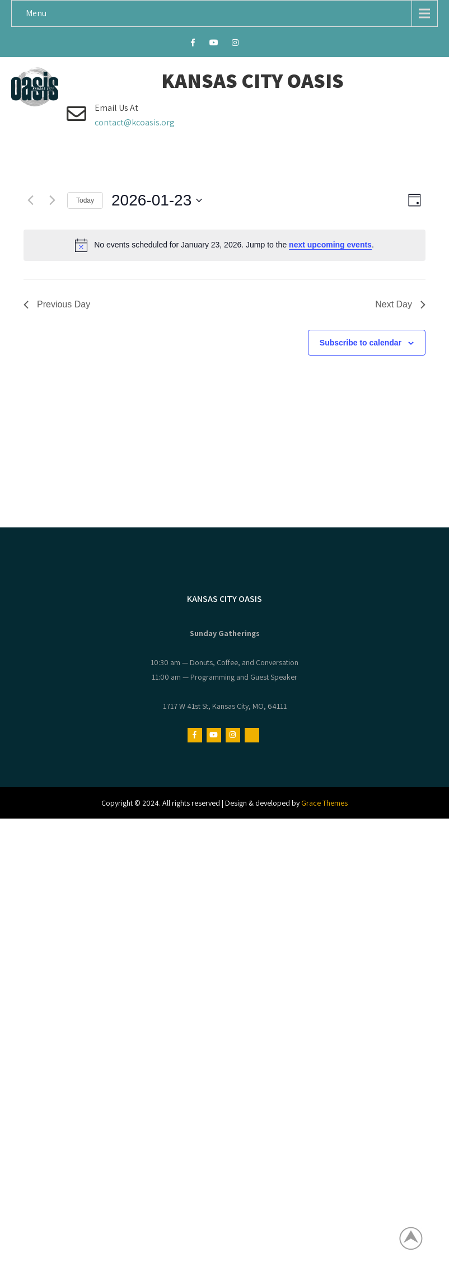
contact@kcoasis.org (135, 122)
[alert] (224, 245)
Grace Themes (324, 803)
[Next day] (52, 200)
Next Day (400, 304)
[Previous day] (30, 200)
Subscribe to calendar (360, 342)
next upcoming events (330, 244)
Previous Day (57, 304)
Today (85, 200)
